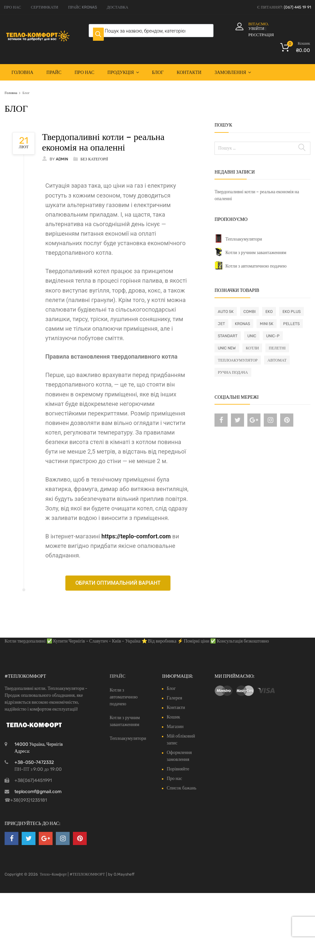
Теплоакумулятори (243, 239)
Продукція (123, 72)
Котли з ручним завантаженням (255, 252)
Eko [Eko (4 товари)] (269, 311)
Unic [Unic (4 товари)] (251, 336)
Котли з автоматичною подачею (255, 266)
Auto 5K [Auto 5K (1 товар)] (226, 311)
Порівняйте (178, 769)
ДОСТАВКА (117, 7)
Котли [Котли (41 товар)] (252, 348)
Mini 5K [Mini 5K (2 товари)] (266, 323)
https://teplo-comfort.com (136, 536)
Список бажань (181, 788)
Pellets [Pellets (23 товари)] (291, 323)
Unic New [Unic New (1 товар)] (227, 348)
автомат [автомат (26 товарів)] (276, 360)
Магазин (175, 726)
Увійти (256, 28)
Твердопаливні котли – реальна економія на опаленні (103, 142)
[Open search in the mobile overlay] (151, 30)
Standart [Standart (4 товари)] (227, 336)
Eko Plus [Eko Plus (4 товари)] (291, 311)
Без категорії (94, 159)
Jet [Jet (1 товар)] (221, 323)
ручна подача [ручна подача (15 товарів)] (233, 372)
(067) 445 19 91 (297, 7)
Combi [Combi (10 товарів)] (249, 311)
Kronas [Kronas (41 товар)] (242, 323)
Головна (22, 72)
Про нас (84, 72)
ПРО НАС (12, 7)
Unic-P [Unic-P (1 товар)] (273, 336)
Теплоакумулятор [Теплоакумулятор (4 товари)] (238, 360)
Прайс (53, 72)
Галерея (174, 698)
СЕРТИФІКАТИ (44, 7)
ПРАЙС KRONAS (82, 7)
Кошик (173, 717)
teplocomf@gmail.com (37, 791)
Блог (158, 72)
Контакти (189, 72)
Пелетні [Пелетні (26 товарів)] (277, 348)
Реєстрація (261, 34)
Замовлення (232, 72)
